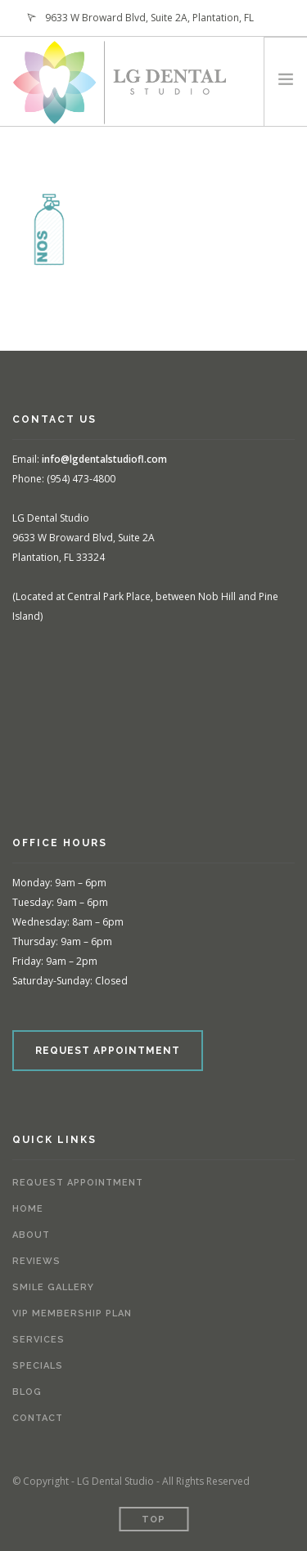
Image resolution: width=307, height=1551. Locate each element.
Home (27, 1209)
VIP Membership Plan (72, 1313)
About (31, 1235)
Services (38, 1339)
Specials (37, 1365)
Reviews (36, 1261)
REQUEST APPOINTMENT (107, 1050)
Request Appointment (77, 1182)
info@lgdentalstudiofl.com (104, 459)
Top (153, 1519)
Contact (37, 1418)
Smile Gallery (53, 1287)
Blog (27, 1392)
